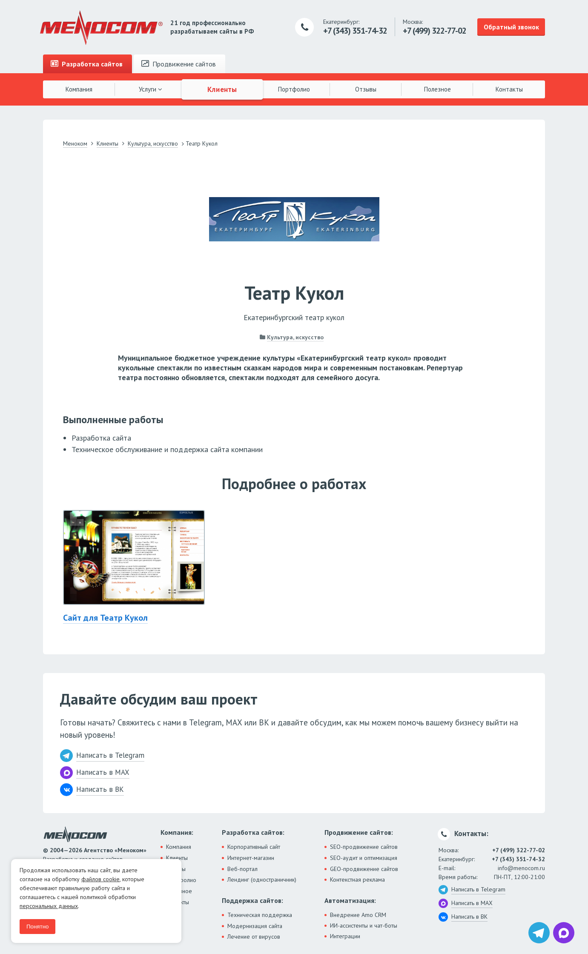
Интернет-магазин (250, 858)
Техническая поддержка (259, 915)
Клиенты (222, 89)
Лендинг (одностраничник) (261, 879)
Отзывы (365, 89)
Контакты (509, 89)
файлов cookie (100, 879)
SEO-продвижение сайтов (364, 847)
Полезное (437, 89)
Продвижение (178, 64)
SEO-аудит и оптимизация (363, 858)
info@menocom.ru (521, 868)
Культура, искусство (295, 337)
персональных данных (49, 906)
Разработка (87, 64)
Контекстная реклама (357, 879)
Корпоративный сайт (253, 847)
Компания (79, 89)
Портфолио (294, 89)
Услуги (150, 89)
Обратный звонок (511, 27)
